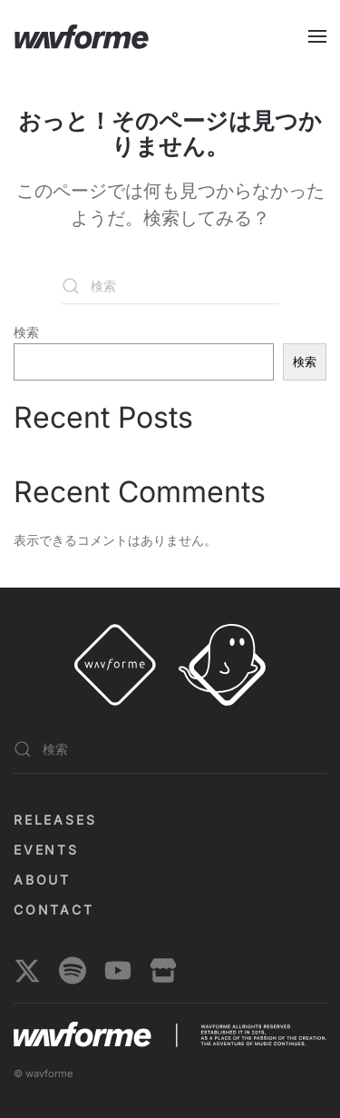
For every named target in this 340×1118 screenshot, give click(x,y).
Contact (54, 909)
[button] (317, 36)
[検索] (170, 286)
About (42, 879)
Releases (55, 819)
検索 (26, 332)
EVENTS (46, 849)
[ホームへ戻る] (82, 36)
